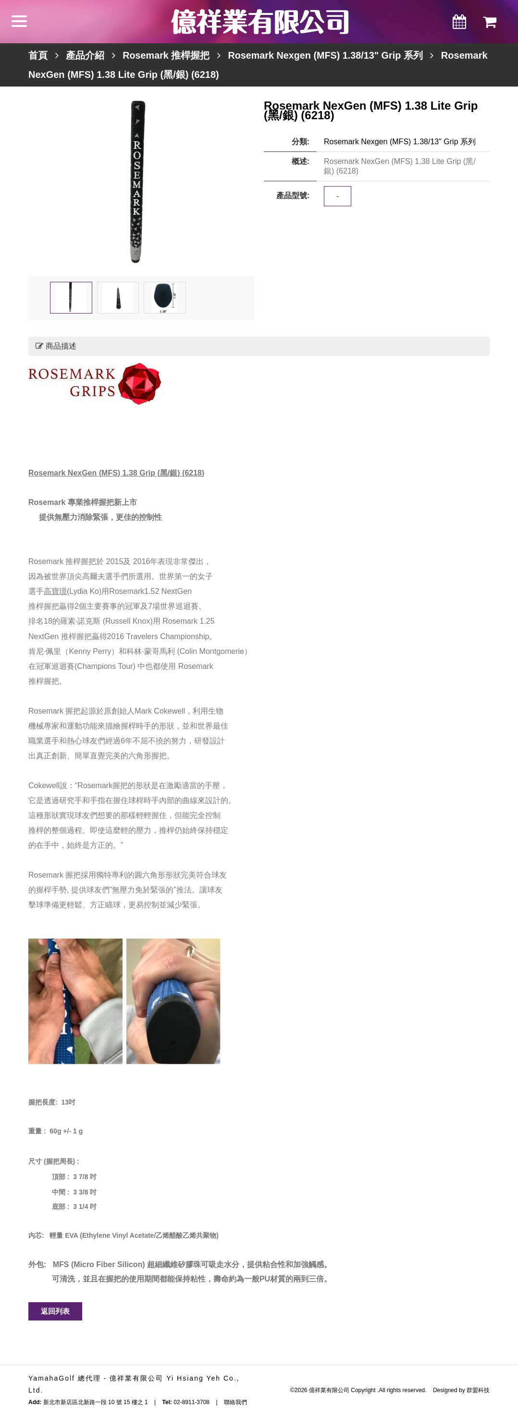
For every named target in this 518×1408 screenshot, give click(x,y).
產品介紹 (85, 55)
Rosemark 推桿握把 (166, 55)
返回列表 (55, 1311)
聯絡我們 (235, 1402)
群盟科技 (478, 1390)
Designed (445, 1390)
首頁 (38, 55)
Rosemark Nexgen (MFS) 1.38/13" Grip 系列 (327, 55)
